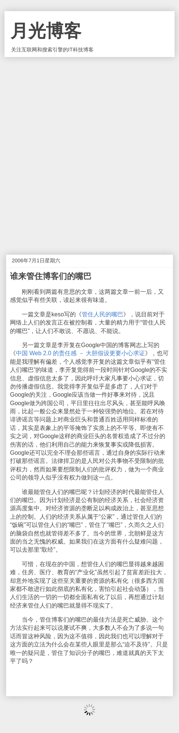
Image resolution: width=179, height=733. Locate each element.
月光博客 (45, 31)
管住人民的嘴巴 (102, 314)
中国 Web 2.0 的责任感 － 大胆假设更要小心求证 (80, 353)
